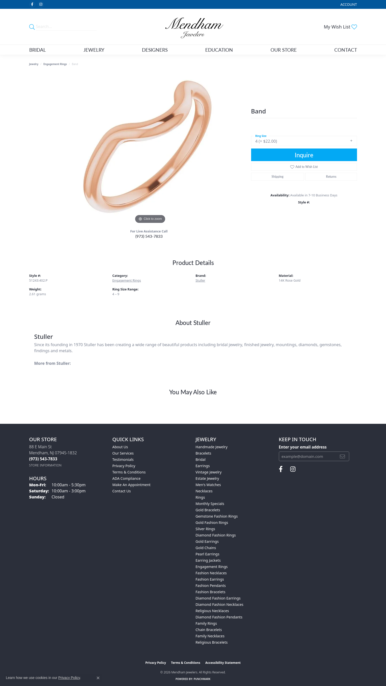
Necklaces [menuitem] (204, 491)
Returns (331, 176)
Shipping (277, 176)
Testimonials (123, 459)
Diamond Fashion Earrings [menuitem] (218, 598)
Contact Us (121, 491)
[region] (150, 149)
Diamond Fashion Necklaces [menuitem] (220, 604)
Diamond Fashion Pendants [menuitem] (219, 617)
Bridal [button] (37, 49)
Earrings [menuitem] (203, 465)
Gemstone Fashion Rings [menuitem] (217, 516)
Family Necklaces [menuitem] (210, 636)
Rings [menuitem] (200, 497)
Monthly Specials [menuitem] (210, 503)
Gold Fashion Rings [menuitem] (212, 522)
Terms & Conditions (129, 472)
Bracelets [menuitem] (203, 453)
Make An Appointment (131, 484)
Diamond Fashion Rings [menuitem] (216, 535)
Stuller (200, 280)
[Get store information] (45, 465)
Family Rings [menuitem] (206, 623)
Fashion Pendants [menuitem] (211, 585)
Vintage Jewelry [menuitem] (209, 472)
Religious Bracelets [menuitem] (212, 642)
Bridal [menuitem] (201, 459)
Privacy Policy (123, 465)
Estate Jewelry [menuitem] (207, 478)
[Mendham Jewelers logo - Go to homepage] (193, 27)
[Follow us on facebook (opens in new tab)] (32, 5)
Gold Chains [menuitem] (206, 547)
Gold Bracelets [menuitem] (208, 510)
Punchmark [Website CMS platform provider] (202, 679)
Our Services (123, 453)
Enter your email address (303, 447)
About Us (120, 446)
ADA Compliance (126, 478)
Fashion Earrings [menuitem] (210, 579)
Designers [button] (155, 49)
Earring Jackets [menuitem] (208, 560)
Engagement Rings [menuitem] (212, 566)
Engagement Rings (55, 64)
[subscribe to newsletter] (342, 456)
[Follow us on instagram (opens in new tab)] (41, 5)
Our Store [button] (284, 49)
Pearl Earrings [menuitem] (208, 554)
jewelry (34, 64)
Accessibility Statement (223, 663)
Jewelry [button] (93, 49)
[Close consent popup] (98, 677)
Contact (345, 49)
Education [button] (219, 49)
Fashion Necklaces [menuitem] (211, 573)
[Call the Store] (43, 459)
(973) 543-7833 (149, 236)
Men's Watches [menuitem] (208, 484)
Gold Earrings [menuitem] (207, 541)
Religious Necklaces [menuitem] (212, 610)
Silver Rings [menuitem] (205, 528)
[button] (348, 4)
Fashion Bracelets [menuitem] (210, 591)
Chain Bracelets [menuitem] (209, 629)
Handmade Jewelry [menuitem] (212, 446)
